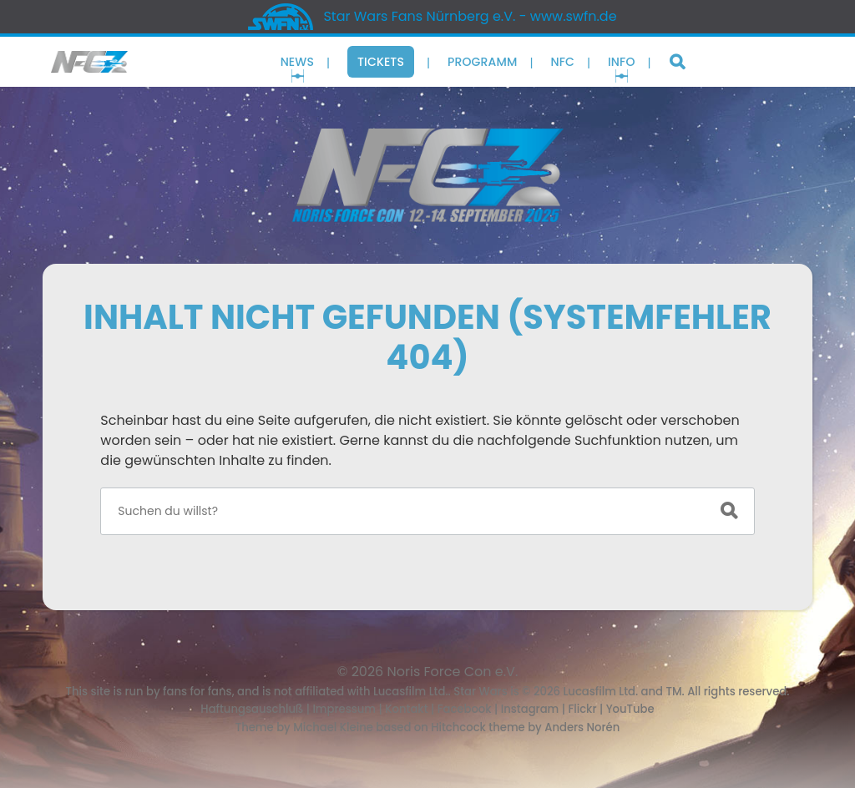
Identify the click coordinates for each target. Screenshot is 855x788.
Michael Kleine (334, 727)
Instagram (530, 709)
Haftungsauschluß (251, 709)
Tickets (380, 61)
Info (621, 61)
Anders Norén (582, 727)
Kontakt (406, 709)
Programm (482, 61)
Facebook (465, 709)
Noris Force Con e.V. (453, 671)
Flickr (582, 709)
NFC (562, 61)
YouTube (630, 709)
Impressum (344, 709)
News (297, 61)
